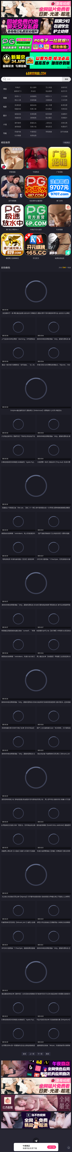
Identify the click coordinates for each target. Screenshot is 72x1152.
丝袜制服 (33, 100)
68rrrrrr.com (36, 73)
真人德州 (33, 87)
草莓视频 (49, 132)
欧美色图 (49, 114)
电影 (5, 106)
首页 (24, 1054)
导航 (5, 133)
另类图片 (64, 118)
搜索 (66, 79)
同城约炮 (18, 132)
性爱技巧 (64, 127)
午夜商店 (33, 132)
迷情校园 (18, 127)
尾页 (47, 1054)
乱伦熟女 (49, 109)
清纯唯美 (33, 118)
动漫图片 (64, 114)
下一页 (40, 1054)
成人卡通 (49, 105)
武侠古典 (64, 123)
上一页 (32, 1054)
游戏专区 (64, 87)
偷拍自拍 (33, 105)
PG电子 (17, 87)
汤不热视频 (64, 132)
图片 (5, 115)
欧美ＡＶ (49, 96)
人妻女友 (49, 123)
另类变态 (64, 109)
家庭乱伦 (33, 123)
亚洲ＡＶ (18, 96)
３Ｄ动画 (64, 96)
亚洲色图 (33, 114)
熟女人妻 (18, 100)
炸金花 (33, 91)
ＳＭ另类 (64, 100)
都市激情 (18, 123)
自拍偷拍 (33, 96)
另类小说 (33, 127)
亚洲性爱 (18, 105)
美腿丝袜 (18, 118)
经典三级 (33, 109)
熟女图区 (49, 118)
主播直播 (49, 100)
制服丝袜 (18, 109)
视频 (5, 98)
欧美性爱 (64, 105)
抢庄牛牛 (64, 91)
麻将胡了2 (17, 91)
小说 (5, 124)
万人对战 (49, 87)
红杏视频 (18, 135)
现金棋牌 (49, 91)
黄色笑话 (49, 127)
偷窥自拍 (18, 114)
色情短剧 (33, 135)
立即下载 (52, 1147)
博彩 (5, 89)
